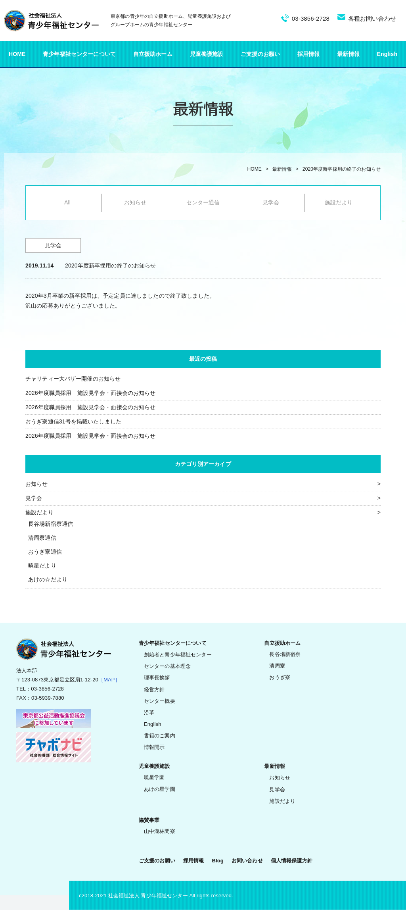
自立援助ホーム (152, 54)
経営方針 (154, 690)
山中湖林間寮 (159, 831)
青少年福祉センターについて (79, 54)
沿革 (149, 713)
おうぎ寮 (279, 677)
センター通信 (203, 202)
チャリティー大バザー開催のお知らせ (73, 378)
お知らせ (135, 202)
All (67, 202)
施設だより (339, 202)
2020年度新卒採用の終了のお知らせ (342, 169)
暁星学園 (154, 777)
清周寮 (277, 666)
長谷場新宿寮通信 (50, 524)
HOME (17, 54)
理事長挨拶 (157, 678)
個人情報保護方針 (291, 861)
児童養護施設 (207, 54)
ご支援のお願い (260, 54)
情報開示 (154, 747)
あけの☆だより (47, 579)
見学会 (270, 202)
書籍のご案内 (159, 736)
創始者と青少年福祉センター (178, 655)
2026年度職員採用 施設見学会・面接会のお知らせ (90, 393)
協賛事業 (149, 820)
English (387, 54)
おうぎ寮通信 (45, 551)
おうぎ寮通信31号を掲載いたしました (73, 421)
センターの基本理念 (167, 666)
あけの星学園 (159, 789)
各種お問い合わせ (372, 18)
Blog (217, 861)
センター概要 (159, 701)
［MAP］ (109, 680)
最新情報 (348, 54)
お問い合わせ (247, 861)
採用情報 (308, 54)
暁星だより (42, 565)
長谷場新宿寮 (285, 654)
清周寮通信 (42, 538)
